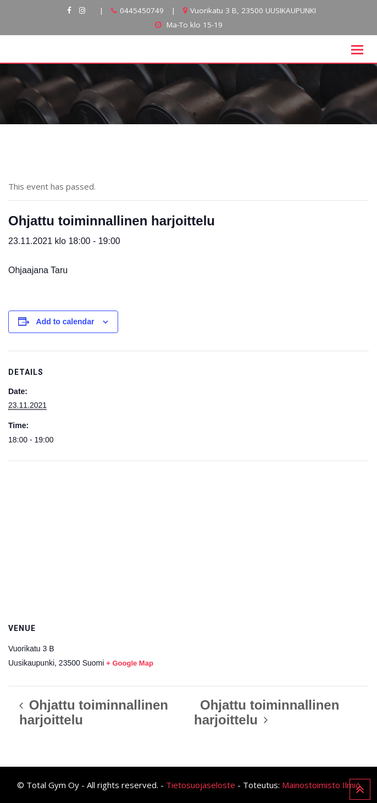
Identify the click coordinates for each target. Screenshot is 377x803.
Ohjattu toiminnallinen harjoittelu (93, 712)
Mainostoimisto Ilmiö (321, 784)
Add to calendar (65, 321)
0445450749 (142, 10)
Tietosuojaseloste (200, 784)
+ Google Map (129, 663)
